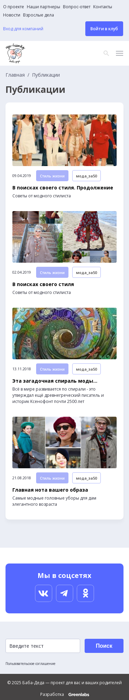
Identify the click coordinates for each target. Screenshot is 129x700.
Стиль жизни (52, 175)
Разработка (64, 694)
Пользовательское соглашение (30, 663)
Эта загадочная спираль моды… (54, 381)
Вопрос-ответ (76, 7)
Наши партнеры (43, 7)
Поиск (104, 646)
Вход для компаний (23, 29)
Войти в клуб (104, 29)
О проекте (13, 7)
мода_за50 (86, 175)
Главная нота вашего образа (50, 490)
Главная (15, 75)
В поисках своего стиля (43, 284)
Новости (11, 15)
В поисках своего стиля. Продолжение (62, 188)
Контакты (102, 7)
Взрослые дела (38, 15)
